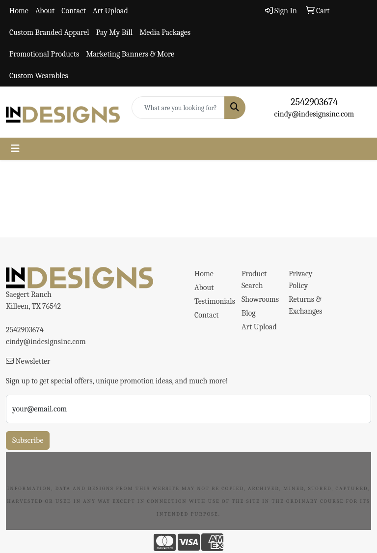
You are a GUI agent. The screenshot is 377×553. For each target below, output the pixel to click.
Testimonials (212, 301)
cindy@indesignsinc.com (314, 114)
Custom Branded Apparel (49, 32)
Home (18, 10)
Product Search (254, 279)
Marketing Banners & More (130, 54)
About (44, 10)
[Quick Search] (178, 107)
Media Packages (164, 32)
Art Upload (110, 10)
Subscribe (27, 440)
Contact (73, 10)
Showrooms (259, 299)
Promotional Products (44, 54)
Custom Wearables (38, 75)
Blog (249, 313)
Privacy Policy (300, 279)
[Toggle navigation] (15, 149)
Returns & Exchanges (306, 305)
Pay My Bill (114, 32)
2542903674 (314, 102)
